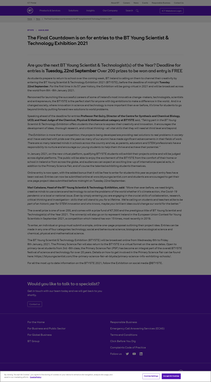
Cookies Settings (151, 376)
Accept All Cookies (171, 376)
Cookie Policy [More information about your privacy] (35, 377)
